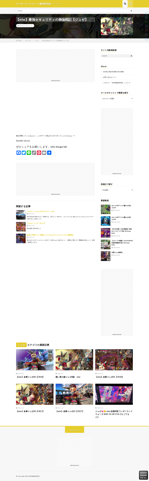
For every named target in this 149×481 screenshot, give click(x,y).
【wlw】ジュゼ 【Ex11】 (36, 223)
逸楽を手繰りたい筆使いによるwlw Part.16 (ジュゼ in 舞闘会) (50, 235)
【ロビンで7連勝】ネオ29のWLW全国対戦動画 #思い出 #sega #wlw (122, 243)
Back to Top (74, 430)
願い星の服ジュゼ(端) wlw (68, 377)
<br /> (55, 110)
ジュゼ (30, 25)
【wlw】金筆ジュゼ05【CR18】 (109, 377)
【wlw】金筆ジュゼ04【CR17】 (30, 411)
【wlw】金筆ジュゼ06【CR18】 (30, 377)
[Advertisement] (55, 64)
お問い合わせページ (109, 77)
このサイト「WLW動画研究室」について (116, 83)
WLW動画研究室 (34, 476)
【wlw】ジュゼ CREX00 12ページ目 (40, 211)
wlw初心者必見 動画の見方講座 (113, 72)
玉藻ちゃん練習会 (117, 252)
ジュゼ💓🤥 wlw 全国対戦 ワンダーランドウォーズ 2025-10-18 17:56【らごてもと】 (113, 414)
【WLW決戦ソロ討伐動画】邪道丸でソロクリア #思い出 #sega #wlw (121, 231)
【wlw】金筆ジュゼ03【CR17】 (70, 411)
